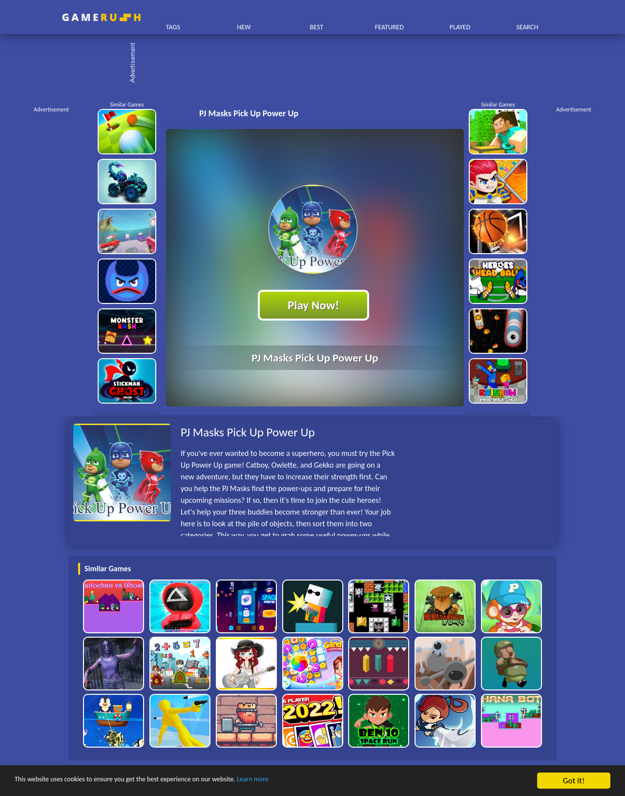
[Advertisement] (317, 64)
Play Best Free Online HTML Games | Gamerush (101, 17)
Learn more (305, 781)
